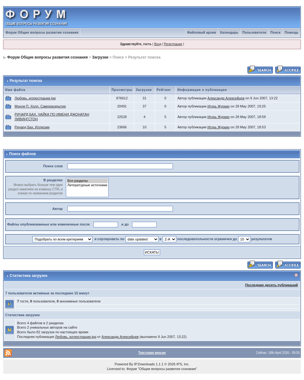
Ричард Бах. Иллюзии (32, 127)
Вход (157, 44)
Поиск (276, 32)
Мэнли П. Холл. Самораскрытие (40, 106)
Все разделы (87, 181)
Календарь (229, 32)
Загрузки (100, 57)
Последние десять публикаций (271, 285)
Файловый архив (201, 32)
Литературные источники (87, 185)
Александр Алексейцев (225, 98)
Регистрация (173, 44)
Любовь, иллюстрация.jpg (35, 98)
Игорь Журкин (218, 106)
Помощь (291, 32)
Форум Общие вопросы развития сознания (42, 32)
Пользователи (255, 32)
